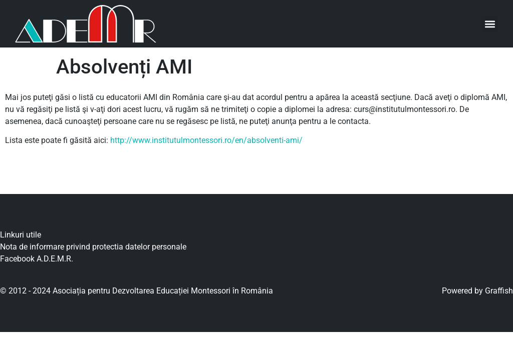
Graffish (499, 291)
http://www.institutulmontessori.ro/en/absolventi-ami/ (206, 140)
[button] (489, 24)
